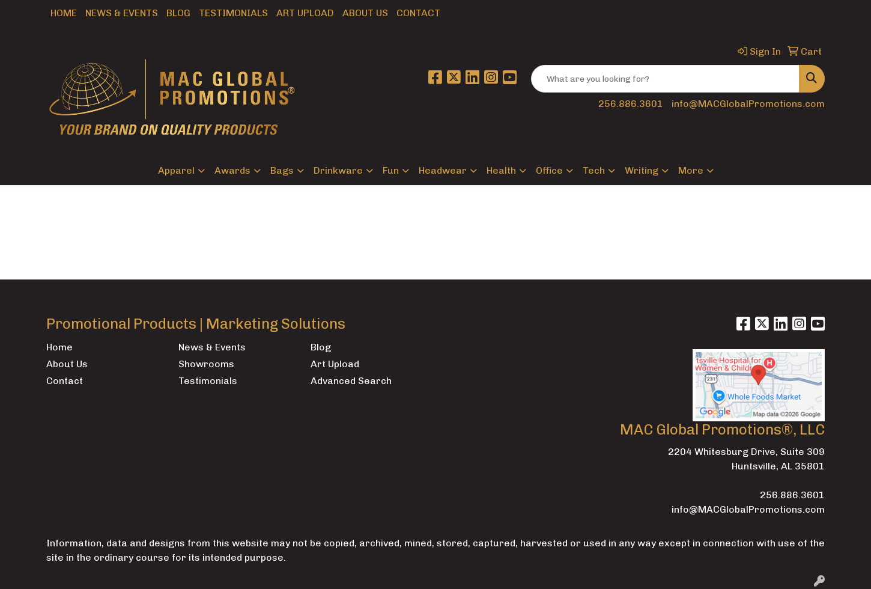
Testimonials (233, 13)
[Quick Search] (665, 79)
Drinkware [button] (338, 170)
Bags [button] (282, 170)
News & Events (121, 13)
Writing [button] (641, 170)
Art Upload (305, 13)
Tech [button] (594, 170)
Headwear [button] (443, 170)
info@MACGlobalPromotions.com (748, 103)
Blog (178, 13)
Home (63, 13)
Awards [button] (232, 170)
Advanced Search (351, 380)
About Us (365, 13)
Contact (418, 13)
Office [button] (549, 170)
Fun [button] (391, 170)
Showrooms (206, 364)
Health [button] (501, 170)
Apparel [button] (176, 170)
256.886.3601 (630, 103)
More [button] (690, 170)
